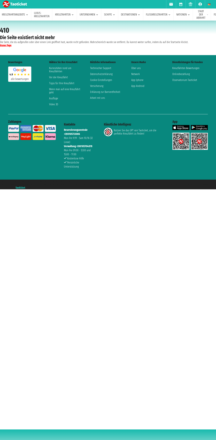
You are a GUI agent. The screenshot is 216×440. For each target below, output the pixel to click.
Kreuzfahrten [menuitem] (64, 14)
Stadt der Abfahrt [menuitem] (202, 14)
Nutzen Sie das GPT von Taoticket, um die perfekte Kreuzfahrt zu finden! (130, 132)
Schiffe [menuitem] (109, 14)
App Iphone (137, 80)
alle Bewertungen (20, 79)
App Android (137, 86)
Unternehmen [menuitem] (89, 14)
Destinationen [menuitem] (130, 14)
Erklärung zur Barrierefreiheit (105, 92)
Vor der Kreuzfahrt (58, 77)
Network (135, 74)
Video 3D (53, 104)
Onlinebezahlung (181, 74)
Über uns (136, 68)
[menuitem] (171, 4)
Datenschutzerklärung (101, 74)
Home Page (6, 45)
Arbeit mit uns (97, 97)
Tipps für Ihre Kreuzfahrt (61, 83)
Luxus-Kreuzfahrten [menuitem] (41, 14)
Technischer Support (100, 68)
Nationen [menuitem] (183, 14)
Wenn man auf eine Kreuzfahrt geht (64, 91)
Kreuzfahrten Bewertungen (186, 68)
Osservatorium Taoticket (184, 80)
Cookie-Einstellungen (101, 80)
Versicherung (96, 86)
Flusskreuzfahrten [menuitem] (158, 14)
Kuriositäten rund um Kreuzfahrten (60, 70)
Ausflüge (53, 98)
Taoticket (20, 187)
